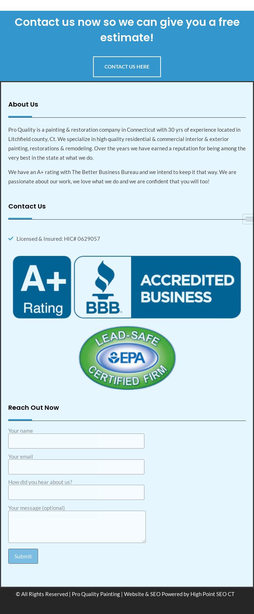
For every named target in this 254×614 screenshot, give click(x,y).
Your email (76, 462)
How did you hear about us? (76, 487)
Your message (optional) (77, 524)
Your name (76, 436)
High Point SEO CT (212, 594)
